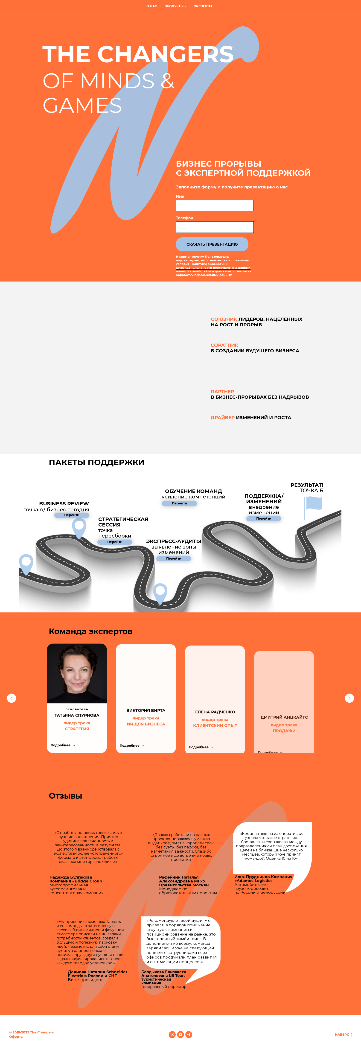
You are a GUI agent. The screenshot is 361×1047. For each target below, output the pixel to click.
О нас (151, 6)
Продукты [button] (174, 6)
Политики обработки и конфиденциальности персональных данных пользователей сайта (213, 267)
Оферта (16, 1037)
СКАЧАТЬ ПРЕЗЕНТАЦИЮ (212, 244)
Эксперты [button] (203, 6)
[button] (193, 494)
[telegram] (188, 1034)
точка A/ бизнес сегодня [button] (56, 507)
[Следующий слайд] (349, 698)
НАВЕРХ (343, 1035)
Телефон (184, 218)
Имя (180, 196)
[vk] (172, 1034)
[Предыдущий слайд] (11, 698)
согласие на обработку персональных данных (213, 273)
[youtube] (180, 1034)
